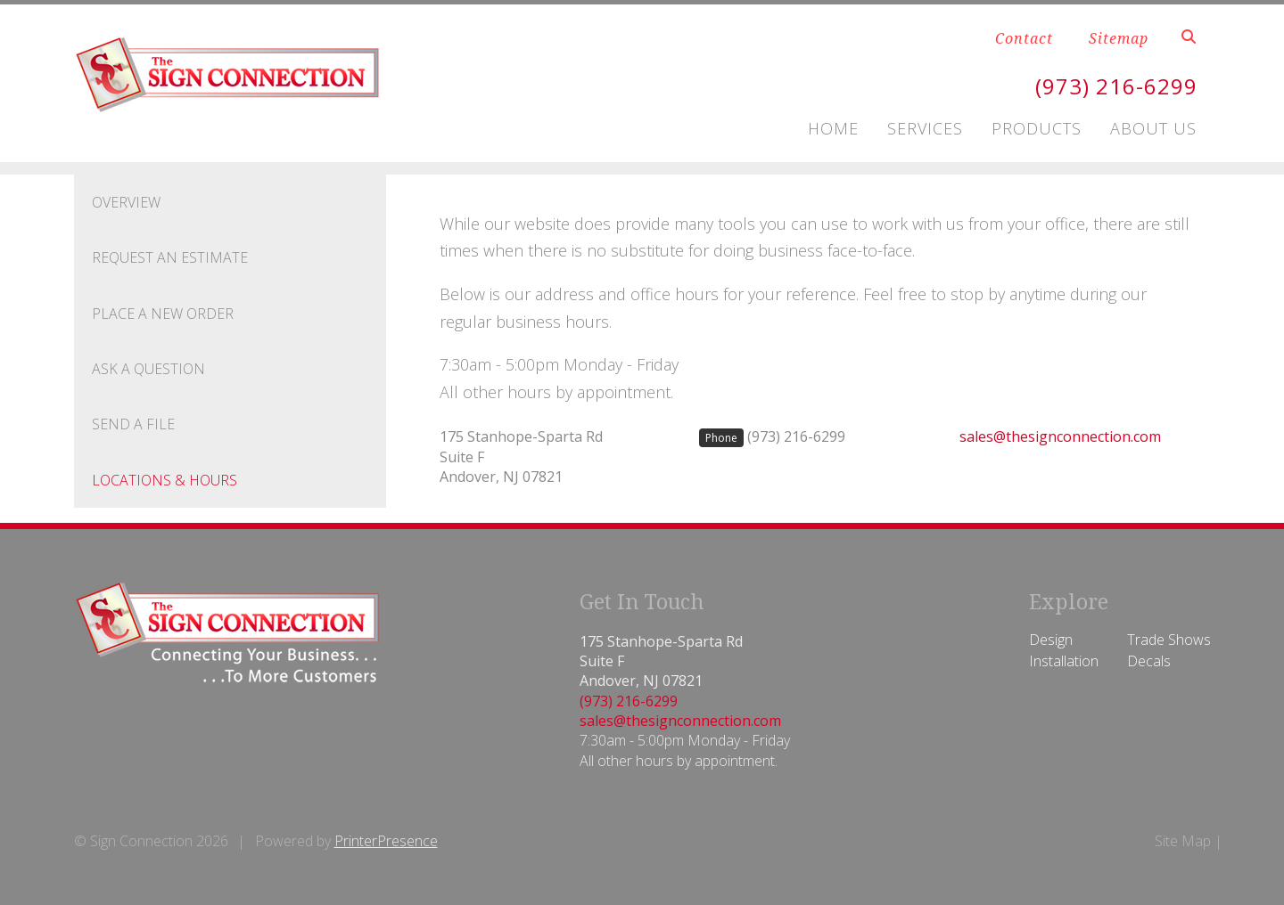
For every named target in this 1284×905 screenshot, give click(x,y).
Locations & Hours (164, 480)
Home (833, 128)
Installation (1064, 661)
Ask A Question (148, 369)
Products (1037, 128)
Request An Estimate (170, 257)
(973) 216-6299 (1116, 86)
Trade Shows (1169, 639)
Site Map (1183, 841)
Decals (1149, 661)
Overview (126, 202)
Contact (1024, 38)
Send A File (133, 424)
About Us (1153, 128)
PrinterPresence (386, 841)
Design (1051, 639)
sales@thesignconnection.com (1060, 436)
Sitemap (1118, 38)
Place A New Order (163, 313)
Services (925, 128)
